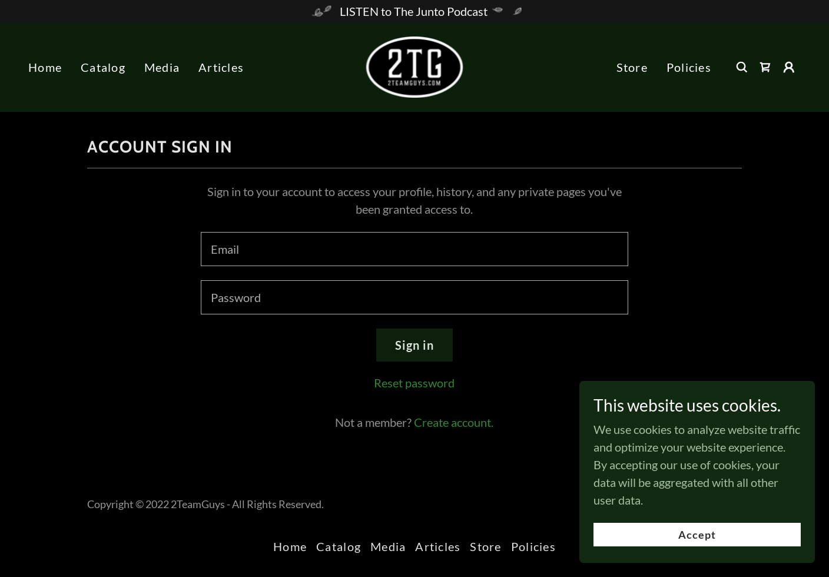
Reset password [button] (414, 383)
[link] (414, 65)
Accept (697, 558)
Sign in (414, 345)
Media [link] (162, 67)
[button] (789, 67)
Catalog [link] (103, 67)
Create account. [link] (453, 422)
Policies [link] (688, 67)
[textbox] (414, 249)
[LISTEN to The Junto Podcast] (414, 11)
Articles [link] (221, 67)
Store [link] (632, 67)
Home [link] (45, 67)
